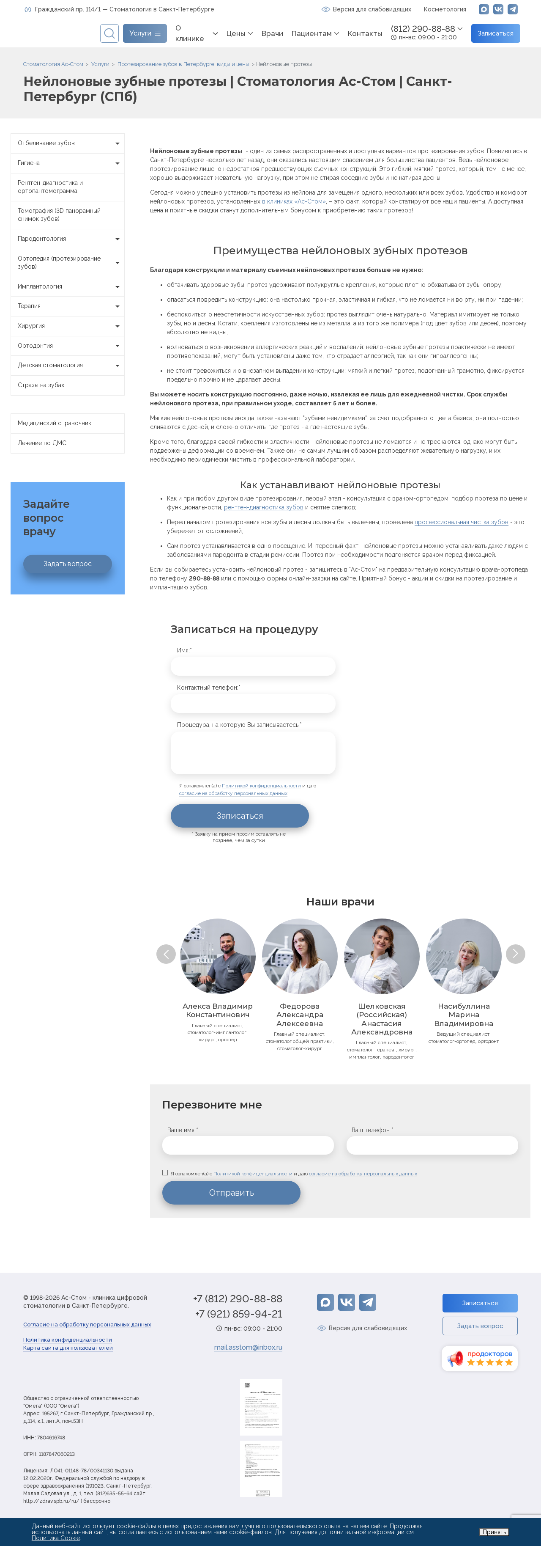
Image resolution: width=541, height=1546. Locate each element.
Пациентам (312, 33)
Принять (494, 1532)
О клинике (189, 33)
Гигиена (71, 163)
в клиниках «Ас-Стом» (294, 201)
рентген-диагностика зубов (263, 507)
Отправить (231, 1193)
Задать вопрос (68, 564)
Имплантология (71, 287)
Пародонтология (71, 239)
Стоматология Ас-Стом (53, 64)
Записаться (495, 33)
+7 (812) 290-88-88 (237, 1299)
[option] (218, 980)
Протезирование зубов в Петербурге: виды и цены (183, 64)
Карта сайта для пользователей (68, 1348)
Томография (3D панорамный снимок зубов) (59, 215)
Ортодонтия (71, 346)
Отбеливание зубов (71, 143)
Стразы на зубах (41, 385)
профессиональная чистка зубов (461, 522)
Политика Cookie (56, 1538)
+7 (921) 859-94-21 (238, 1314)
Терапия (71, 306)
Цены (236, 33)
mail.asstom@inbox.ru (248, 1347)
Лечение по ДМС (42, 443)
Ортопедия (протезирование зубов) (71, 263)
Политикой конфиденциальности (261, 786)
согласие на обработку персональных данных (233, 793)
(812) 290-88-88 (423, 29)
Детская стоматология (71, 365)
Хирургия (71, 326)
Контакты (365, 33)
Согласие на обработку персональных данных (87, 1324)
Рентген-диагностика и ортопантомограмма (50, 187)
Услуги (100, 64)
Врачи (272, 33)
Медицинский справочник (54, 423)
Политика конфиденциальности (67, 1340)
